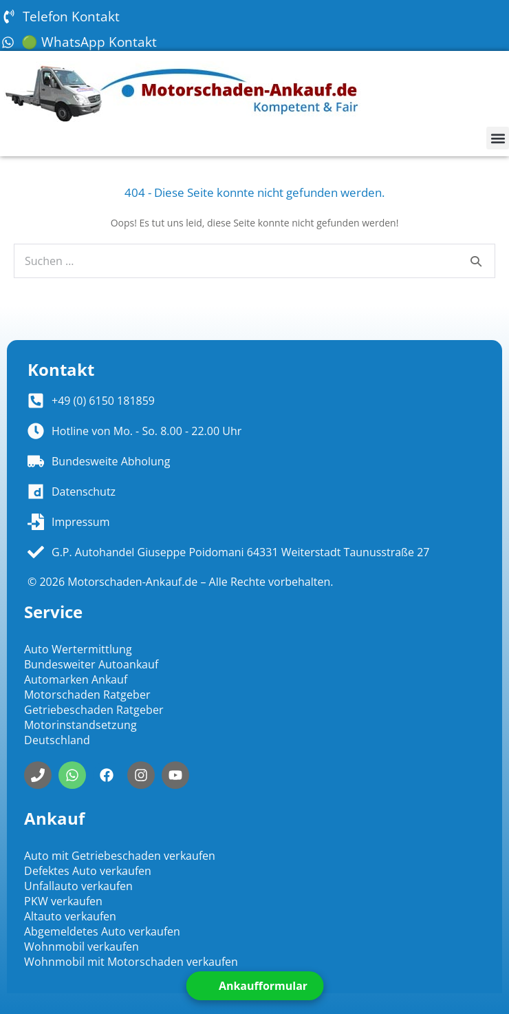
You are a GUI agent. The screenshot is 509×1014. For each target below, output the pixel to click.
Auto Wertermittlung (78, 649)
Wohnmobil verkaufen (81, 946)
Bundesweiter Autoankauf (91, 664)
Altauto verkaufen (70, 916)
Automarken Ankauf (75, 679)
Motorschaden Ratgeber (87, 694)
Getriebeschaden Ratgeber (94, 709)
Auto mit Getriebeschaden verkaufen (119, 855)
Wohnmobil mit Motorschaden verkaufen (131, 961)
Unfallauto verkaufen (78, 886)
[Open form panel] (254, 985)
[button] (497, 138)
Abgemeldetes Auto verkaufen (102, 931)
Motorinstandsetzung (80, 724)
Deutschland (57, 740)
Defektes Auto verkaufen (87, 870)
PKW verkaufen (63, 901)
